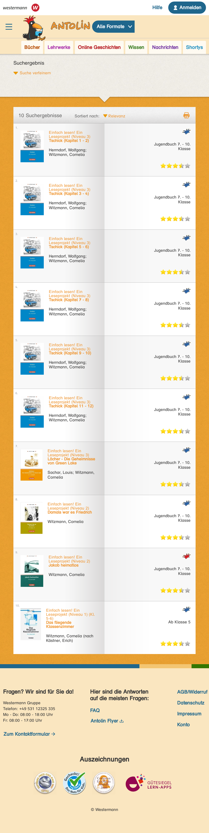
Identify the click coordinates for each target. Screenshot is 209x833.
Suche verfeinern (35, 72)
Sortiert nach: (87, 116)
